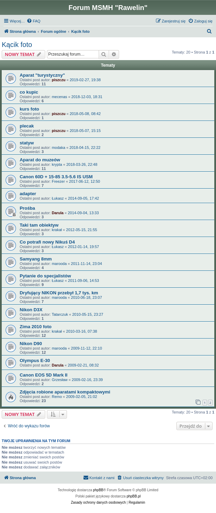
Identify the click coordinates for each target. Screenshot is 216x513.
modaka (58, 147)
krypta (57, 164)
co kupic (29, 92)
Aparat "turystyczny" (42, 75)
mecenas (59, 97)
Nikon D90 (31, 343)
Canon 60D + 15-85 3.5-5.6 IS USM (56, 176)
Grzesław (60, 380)
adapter (28, 193)
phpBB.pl (134, 496)
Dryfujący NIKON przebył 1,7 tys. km (59, 292)
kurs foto (29, 109)
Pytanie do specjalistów (45, 275)
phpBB (98, 490)
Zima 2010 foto (35, 326)
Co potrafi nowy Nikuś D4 (47, 242)
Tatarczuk (60, 314)
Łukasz (58, 198)
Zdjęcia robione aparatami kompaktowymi (65, 392)
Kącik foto (17, 44)
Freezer (58, 181)
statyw (27, 142)
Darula (57, 213)
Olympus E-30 (35, 360)
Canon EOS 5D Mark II (44, 375)
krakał (57, 230)
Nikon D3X (31, 309)
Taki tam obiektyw (39, 225)
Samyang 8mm (36, 259)
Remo (57, 397)
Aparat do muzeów (40, 159)
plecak (27, 126)
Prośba (27, 208)
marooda (59, 264)
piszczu (59, 80)
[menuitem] (33, 21)
